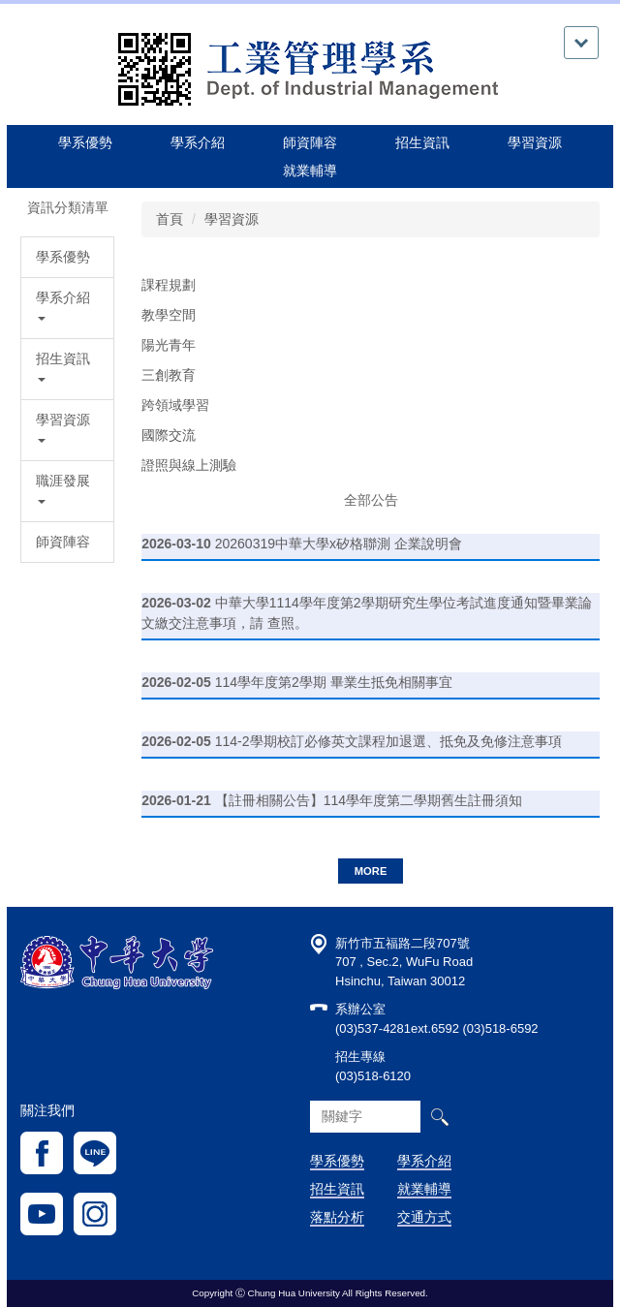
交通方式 (424, 1217)
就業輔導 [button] (310, 170)
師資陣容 (310, 142)
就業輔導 (424, 1189)
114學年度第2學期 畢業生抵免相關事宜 (333, 682)
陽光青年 (168, 345)
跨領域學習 (175, 405)
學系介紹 (424, 1160)
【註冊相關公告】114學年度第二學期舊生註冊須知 (368, 800)
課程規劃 (168, 285)
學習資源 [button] (535, 142)
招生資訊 (337, 1189)
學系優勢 (85, 142)
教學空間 (168, 315)
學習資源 (231, 219)
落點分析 (337, 1217)
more (371, 871)
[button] (67, 308)
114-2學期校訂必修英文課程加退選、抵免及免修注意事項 (388, 741)
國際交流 (168, 435)
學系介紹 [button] (197, 142)
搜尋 (439, 1116)
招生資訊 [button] (422, 142)
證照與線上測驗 (188, 465)
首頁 (169, 219)
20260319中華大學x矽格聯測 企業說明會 (338, 543)
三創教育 (168, 375)
